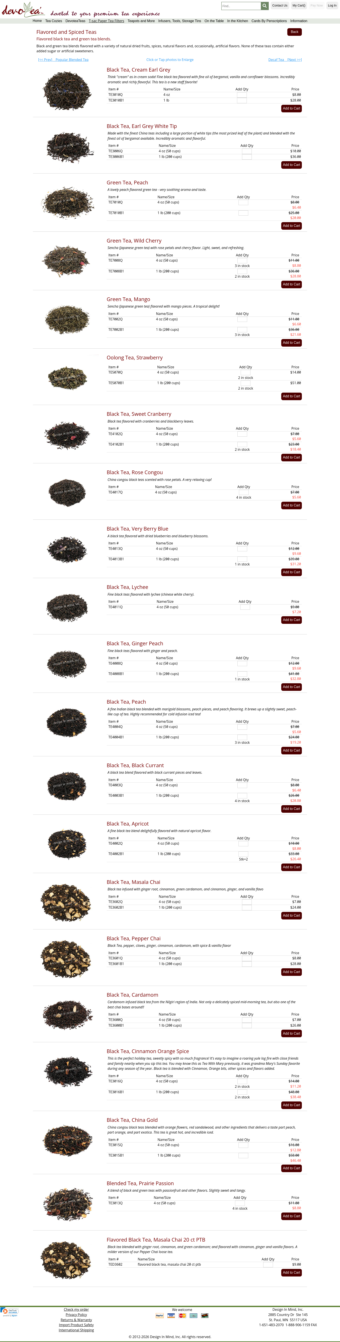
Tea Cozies (53, 21)
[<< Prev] (63, 59)
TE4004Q (115, 726)
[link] (9, 1312)
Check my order (76, 1309)
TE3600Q (115, 1019)
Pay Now (317, 5)
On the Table (214, 21)
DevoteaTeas (75, 21)
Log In (332, 5)
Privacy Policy (76, 1314)
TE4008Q (115, 663)
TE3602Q (115, 901)
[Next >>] (285, 59)
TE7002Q (115, 319)
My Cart (299, 5)
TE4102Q (115, 433)
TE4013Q (115, 548)
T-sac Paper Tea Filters (106, 21)
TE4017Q (115, 492)
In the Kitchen (237, 21)
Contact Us (280, 5)
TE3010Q (115, 94)
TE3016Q (115, 1081)
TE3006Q (115, 151)
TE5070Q (115, 372)
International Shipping (76, 1330)
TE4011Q (115, 607)
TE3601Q (115, 958)
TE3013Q (115, 1203)
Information (298, 21)
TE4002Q (115, 843)
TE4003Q (115, 785)
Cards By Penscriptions (269, 21)
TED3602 (115, 1264)
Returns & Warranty (76, 1319)
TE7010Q (115, 202)
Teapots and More (141, 21)
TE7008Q (115, 260)
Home (37, 21)
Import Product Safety (76, 1324)
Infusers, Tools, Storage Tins (179, 21)
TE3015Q (115, 1144)
